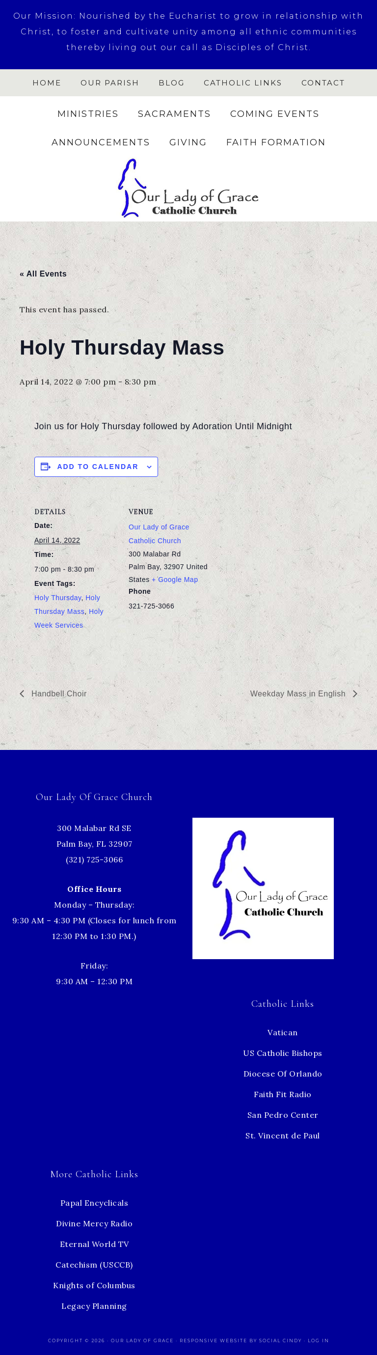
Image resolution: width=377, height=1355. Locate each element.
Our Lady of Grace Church (188, 187)
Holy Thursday (57, 598)
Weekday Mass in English (299, 694)
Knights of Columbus (94, 1285)
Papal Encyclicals (94, 1203)
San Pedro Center (283, 1115)
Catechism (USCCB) (94, 1265)
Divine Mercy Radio (94, 1223)
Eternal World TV (94, 1244)
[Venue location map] (274, 560)
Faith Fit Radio (283, 1094)
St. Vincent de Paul (282, 1135)
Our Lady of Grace (143, 1340)
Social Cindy (280, 1340)
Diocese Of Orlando (283, 1073)
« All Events (43, 274)
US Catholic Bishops (283, 1053)
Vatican (283, 1032)
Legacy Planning (94, 1306)
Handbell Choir (58, 694)
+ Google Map (175, 579)
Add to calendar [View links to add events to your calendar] (97, 466)
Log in (318, 1340)
